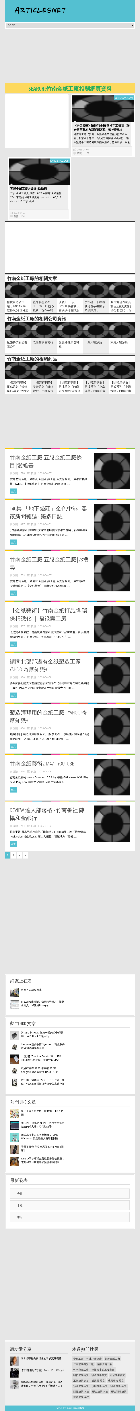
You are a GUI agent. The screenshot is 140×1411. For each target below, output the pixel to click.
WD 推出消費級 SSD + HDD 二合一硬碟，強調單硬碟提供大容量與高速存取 (43, 1081)
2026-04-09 (83, 149)
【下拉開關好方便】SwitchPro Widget (42, 1370)
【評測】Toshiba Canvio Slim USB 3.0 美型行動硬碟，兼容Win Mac (41, 1058)
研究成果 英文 (100, 1391)
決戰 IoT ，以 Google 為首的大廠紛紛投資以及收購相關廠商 (69, 308)
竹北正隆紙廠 (94, 1358)
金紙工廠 (78, 1358)
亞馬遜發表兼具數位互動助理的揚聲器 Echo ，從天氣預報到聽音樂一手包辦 (121, 310)
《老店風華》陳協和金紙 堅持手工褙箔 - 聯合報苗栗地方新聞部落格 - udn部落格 (101, 128)
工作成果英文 (81, 1380)
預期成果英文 (81, 1386)
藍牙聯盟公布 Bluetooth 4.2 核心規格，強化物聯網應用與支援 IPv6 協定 (44, 310)
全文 (13, 491)
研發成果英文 (117, 1375)
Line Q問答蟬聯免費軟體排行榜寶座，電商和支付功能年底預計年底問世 (43, 1160)
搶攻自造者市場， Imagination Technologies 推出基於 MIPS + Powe (17, 308)
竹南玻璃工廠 (104, 1364)
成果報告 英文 (116, 1380)
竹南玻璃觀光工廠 (83, 1364)
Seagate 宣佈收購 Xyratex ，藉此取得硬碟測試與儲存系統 (43, 1046)
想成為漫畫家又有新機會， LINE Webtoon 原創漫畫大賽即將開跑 (39, 1136)
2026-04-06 (45, 771)
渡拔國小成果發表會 (103, 1369)
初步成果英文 (81, 1375)
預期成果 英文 (100, 1386)
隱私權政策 (79, 1408)
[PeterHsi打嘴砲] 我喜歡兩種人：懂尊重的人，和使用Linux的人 (42, 1003)
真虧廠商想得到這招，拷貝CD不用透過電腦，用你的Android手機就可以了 (42, 1383)
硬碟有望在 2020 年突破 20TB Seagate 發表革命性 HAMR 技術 (39, 1070)
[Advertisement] (72, 57)
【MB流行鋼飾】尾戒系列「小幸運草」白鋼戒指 (95, 386)
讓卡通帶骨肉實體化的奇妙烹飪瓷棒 (41, 1358)
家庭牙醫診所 (119, 342)
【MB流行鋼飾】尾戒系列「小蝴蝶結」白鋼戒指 (120, 386)
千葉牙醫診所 (93, 342)
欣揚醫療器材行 (43, 342)
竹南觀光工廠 (81, 1369)
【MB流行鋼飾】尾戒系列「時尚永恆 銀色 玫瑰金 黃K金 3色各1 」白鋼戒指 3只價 (70, 390)
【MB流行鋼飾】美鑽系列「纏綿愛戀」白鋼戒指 (43, 386)
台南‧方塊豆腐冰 (31, 989)
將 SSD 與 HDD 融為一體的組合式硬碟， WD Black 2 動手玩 (42, 1034)
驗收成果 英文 (118, 1386)
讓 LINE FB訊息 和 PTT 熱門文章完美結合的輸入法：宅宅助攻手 (42, 1124)
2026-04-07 (19, 212)
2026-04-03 (45, 524)
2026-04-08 (45, 677)
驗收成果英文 (99, 1375)
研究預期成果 (119, 1391)
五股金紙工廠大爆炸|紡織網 (28, 189)
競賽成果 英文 (81, 1391)
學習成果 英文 (81, 1397)
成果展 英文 (98, 1380)
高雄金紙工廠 (112, 1358)
